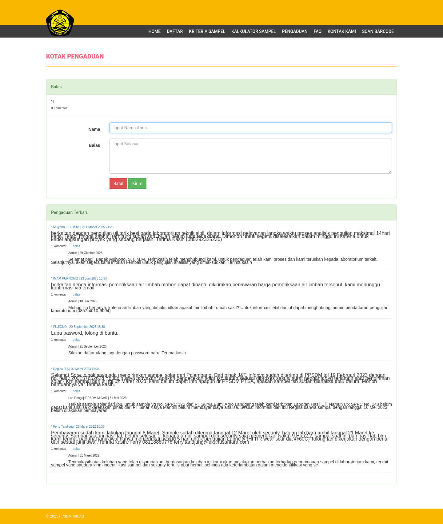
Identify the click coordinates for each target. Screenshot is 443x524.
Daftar (175, 31)
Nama (94, 129)
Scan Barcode (378, 31)
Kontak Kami (342, 31)
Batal (118, 183)
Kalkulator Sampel (253, 31)
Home (154, 31)
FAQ (317, 31)
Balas (94, 145)
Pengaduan (295, 31)
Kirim (137, 183)
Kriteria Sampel (207, 31)
